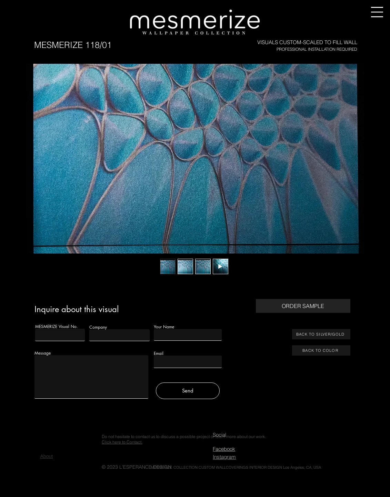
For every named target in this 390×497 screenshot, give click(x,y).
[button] (377, 12)
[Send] (188, 390)
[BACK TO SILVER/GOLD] (321, 334)
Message (42, 353)
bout (46, 456)
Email (158, 353)
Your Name (164, 327)
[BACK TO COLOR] (321, 350)
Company (98, 327)
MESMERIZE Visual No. (56, 327)
